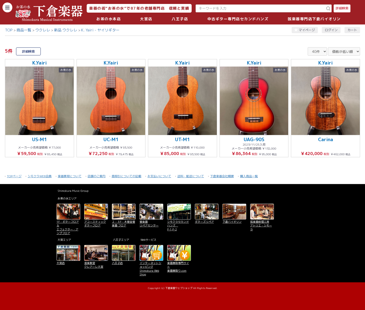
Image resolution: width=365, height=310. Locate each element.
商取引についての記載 (126, 176)
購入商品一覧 (249, 176)
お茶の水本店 (108, 19)
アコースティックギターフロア (95, 223)
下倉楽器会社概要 (222, 176)
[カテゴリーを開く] (7, 7)
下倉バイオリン (232, 222)
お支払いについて (159, 176)
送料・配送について (190, 176)
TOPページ (14, 176)
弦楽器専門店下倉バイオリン (314, 19)
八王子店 (180, 19)
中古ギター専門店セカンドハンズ (238, 19)
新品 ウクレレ (65, 30)
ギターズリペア (204, 222)
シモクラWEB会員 (40, 176)
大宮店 (146, 19)
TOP (9, 30)
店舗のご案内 (96, 176)
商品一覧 (24, 30)
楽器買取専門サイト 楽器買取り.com (178, 267)
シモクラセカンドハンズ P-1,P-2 (178, 225)
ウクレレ (42, 30)
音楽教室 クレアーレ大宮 (93, 265)
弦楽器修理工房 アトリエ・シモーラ (261, 225)
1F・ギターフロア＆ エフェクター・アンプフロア (68, 227)
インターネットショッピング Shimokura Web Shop (150, 268)
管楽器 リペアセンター (149, 223)
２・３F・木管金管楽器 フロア (123, 223)
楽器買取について (69, 176)
